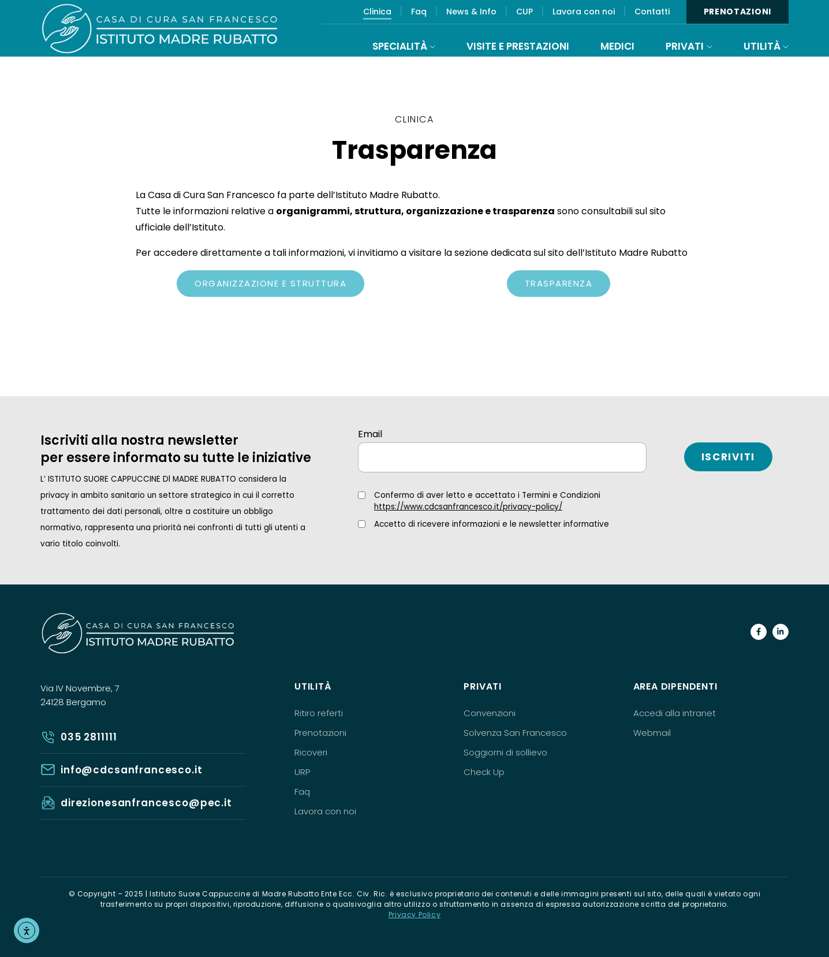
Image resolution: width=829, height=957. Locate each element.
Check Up (484, 772)
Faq (419, 11)
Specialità (399, 46)
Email (370, 434)
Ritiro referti (318, 713)
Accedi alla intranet (674, 713)
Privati (685, 46)
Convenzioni (490, 713)
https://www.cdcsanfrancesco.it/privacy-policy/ (468, 506)
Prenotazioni (737, 11)
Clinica (377, 11)
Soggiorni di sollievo (505, 752)
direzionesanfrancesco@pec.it (146, 803)
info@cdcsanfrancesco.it (132, 770)
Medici (617, 46)
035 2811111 (89, 737)
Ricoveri (310, 752)
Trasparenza (559, 283)
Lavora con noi (583, 11)
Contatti (652, 11)
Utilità (762, 46)
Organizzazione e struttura (270, 283)
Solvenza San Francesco (515, 733)
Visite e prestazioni (517, 46)
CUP (524, 11)
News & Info (471, 11)
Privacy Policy (414, 914)
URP (302, 772)
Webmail (652, 733)
